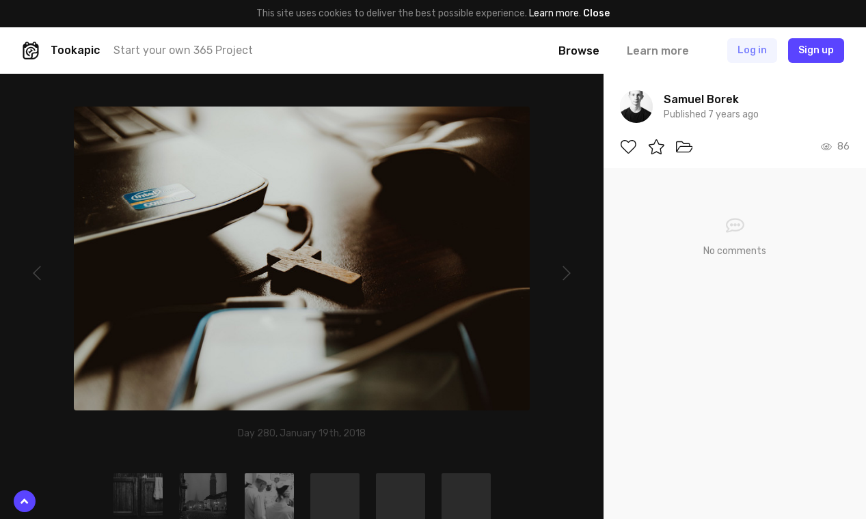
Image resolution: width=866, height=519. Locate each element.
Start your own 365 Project (183, 50)
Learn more (554, 13)
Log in (752, 50)
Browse (578, 50)
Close (596, 13)
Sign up (816, 50)
